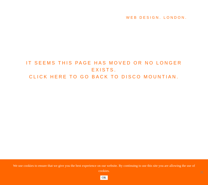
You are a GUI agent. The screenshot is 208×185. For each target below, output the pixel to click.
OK (104, 177)
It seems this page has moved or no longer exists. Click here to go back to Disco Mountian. (104, 69)
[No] (201, 172)
